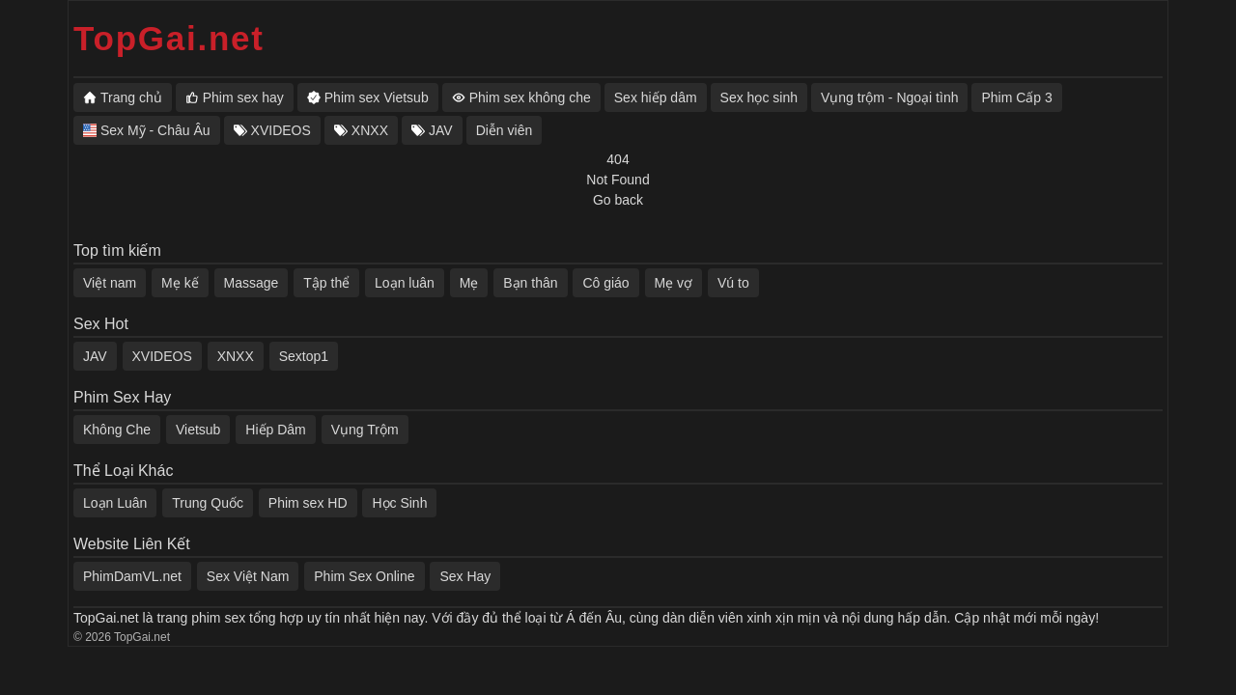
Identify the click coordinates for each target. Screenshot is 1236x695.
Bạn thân (530, 283)
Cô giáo (605, 283)
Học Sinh (399, 503)
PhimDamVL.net (132, 576)
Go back (618, 200)
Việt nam (109, 283)
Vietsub (198, 429)
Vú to (733, 283)
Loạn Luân (115, 503)
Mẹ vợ (674, 283)
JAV (95, 356)
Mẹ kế (180, 283)
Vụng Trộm (365, 429)
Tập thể (326, 283)
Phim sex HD (308, 503)
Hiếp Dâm (275, 429)
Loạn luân (405, 283)
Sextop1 (303, 356)
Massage (251, 283)
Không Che (117, 429)
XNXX (235, 356)
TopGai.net (169, 38)
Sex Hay (465, 576)
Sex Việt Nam (248, 576)
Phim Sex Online (364, 576)
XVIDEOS (162, 356)
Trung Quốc (207, 503)
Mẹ (469, 283)
